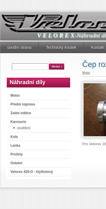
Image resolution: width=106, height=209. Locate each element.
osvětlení (24, 128)
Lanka (15, 145)
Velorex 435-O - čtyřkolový (31, 172)
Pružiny (16, 154)
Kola (14, 137)
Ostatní (16, 163)
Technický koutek (61, 47)
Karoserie (18, 122)
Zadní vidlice (20, 113)
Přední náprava (22, 104)
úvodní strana (19, 47)
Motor (15, 95)
